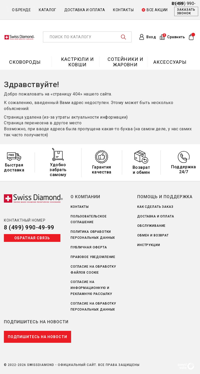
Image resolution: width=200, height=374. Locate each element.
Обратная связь (32, 238)
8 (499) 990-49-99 (29, 227)
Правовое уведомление (93, 257)
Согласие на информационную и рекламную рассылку (91, 288)
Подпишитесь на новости (37, 337)
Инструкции (148, 245)
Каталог (47, 10)
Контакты (123, 10)
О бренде (21, 10)
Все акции (155, 10)
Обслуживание (151, 226)
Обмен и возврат (153, 235)
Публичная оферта (89, 247)
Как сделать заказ (155, 207)
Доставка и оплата (84, 10)
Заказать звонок (186, 11)
